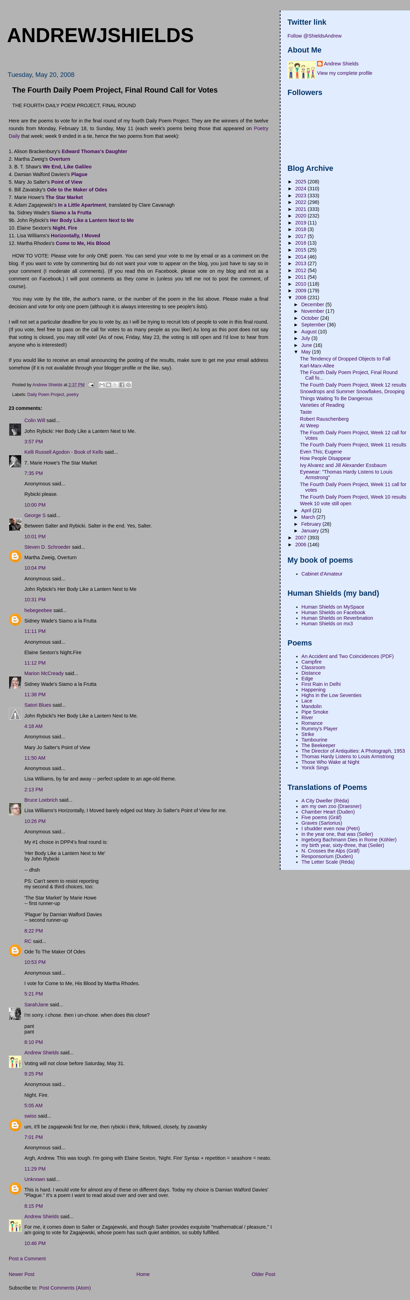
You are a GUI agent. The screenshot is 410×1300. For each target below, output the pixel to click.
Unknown (34, 1179)
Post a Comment (27, 1258)
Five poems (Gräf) (321, 817)
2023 (301, 195)
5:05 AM (33, 1105)
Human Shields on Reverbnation (337, 618)
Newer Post (21, 1274)
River (307, 717)
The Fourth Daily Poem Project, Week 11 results (353, 444)
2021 (301, 209)
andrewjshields (100, 35)
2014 (301, 257)
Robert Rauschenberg (324, 419)
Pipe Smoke (314, 712)
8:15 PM (33, 1206)
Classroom (313, 667)
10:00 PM (35, 505)
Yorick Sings (315, 767)
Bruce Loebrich (41, 800)
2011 (301, 277)
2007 (301, 537)
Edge (307, 678)
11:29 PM (35, 1169)
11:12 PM (35, 663)
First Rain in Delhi (321, 684)
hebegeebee (38, 610)
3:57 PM (33, 441)
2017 (301, 236)
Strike (307, 734)
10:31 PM (35, 599)
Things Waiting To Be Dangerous (336, 398)
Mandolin (311, 706)
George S (35, 515)
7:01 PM (33, 1137)
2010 (301, 284)
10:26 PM (35, 821)
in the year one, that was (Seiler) (337, 834)
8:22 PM (33, 931)
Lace (306, 701)
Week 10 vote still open (326, 503)
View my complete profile (344, 73)
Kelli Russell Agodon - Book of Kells (63, 452)
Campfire (311, 662)
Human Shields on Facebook (333, 612)
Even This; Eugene (321, 451)
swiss (30, 1116)
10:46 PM (35, 1243)
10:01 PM (35, 536)
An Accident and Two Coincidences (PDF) (347, 656)
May (306, 352)
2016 (301, 243)
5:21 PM (33, 994)
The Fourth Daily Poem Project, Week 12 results (353, 385)
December (313, 304)
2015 (301, 250)
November (313, 311)
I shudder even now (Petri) (330, 828)
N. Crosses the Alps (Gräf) (330, 851)
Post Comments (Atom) (65, 1288)
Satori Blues (37, 705)
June (307, 345)
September (314, 324)
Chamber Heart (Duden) (328, 812)
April (307, 510)
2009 (301, 290)
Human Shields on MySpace (332, 607)
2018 (301, 229)
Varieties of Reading (322, 405)
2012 (301, 270)
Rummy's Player (319, 728)
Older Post (263, 1274)
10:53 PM (35, 962)
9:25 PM (33, 1074)
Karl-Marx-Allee (317, 365)
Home (143, 1274)
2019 (301, 222)
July (306, 338)
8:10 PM (33, 1042)
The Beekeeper (318, 745)
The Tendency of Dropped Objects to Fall (345, 359)
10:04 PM (35, 568)
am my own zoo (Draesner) (331, 806)
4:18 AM (33, 726)
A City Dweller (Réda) (325, 800)
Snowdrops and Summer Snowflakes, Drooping (352, 391)
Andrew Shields (41, 1052)
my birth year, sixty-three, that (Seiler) (342, 845)
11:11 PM (35, 631)
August (309, 331)
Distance (311, 673)
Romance (312, 723)
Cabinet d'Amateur (321, 574)
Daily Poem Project (45, 394)
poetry (72, 394)
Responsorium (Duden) (327, 856)
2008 (301, 297)
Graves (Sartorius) (321, 823)
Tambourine (314, 740)
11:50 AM (34, 758)
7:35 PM (33, 473)
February (311, 524)
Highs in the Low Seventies (331, 695)
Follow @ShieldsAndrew (314, 36)
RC (28, 941)
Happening (313, 689)
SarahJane (36, 1004)
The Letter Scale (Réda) (328, 862)
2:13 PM (33, 789)
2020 (301, 216)
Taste (306, 412)
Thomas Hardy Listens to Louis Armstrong (347, 756)
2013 (301, 263)
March (308, 517)
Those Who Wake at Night (330, 762)
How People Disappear (325, 458)
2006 (301, 544)
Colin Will (34, 420)
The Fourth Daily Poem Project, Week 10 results (353, 497)
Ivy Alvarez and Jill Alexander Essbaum (343, 465)
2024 (301, 188)
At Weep (309, 425)
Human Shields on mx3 (327, 623)
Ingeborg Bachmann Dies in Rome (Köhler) (348, 839)
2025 (301, 181)
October (310, 318)
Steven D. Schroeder (47, 547)
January (310, 530)
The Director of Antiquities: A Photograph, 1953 (353, 751)
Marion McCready (44, 673)
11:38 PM (35, 694)
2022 (301, 202)
